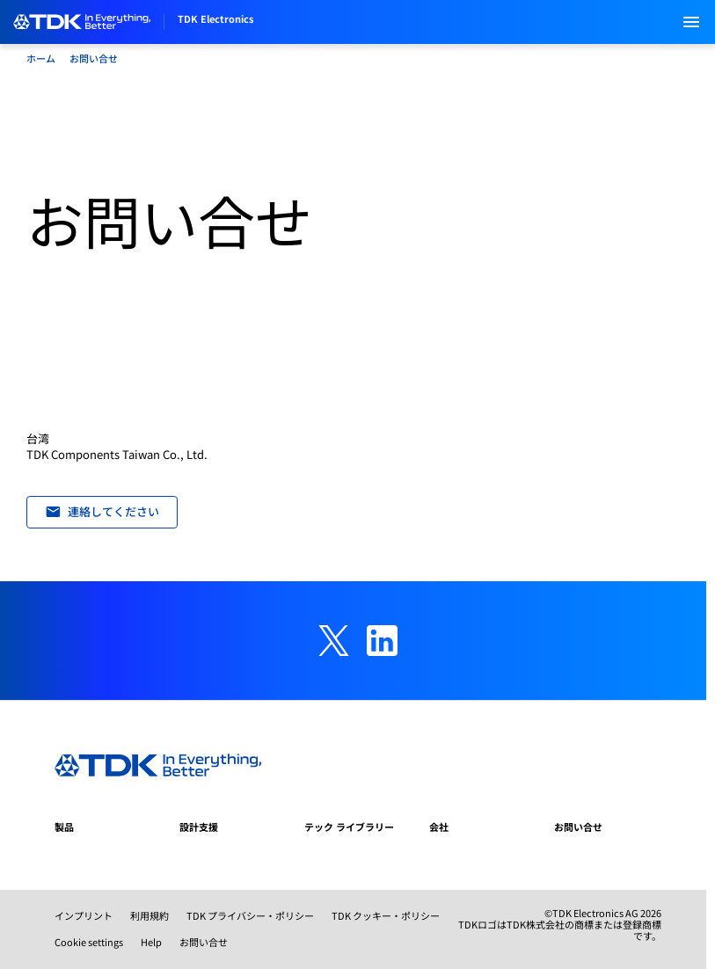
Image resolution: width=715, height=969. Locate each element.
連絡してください (102, 511)
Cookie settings (89, 942)
